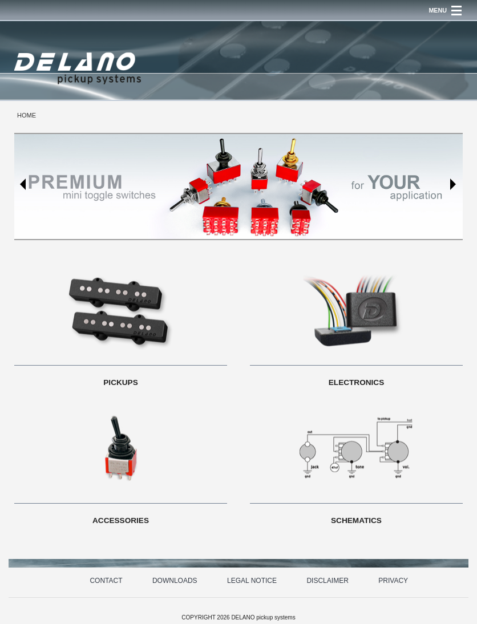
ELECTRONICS (356, 382)
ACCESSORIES (120, 520)
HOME (26, 115)
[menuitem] (26, 115)
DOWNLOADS (174, 581)
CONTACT (106, 581)
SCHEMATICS (356, 520)
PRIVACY (393, 581)
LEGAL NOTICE (252, 581)
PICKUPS (120, 382)
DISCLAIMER (327, 581)
